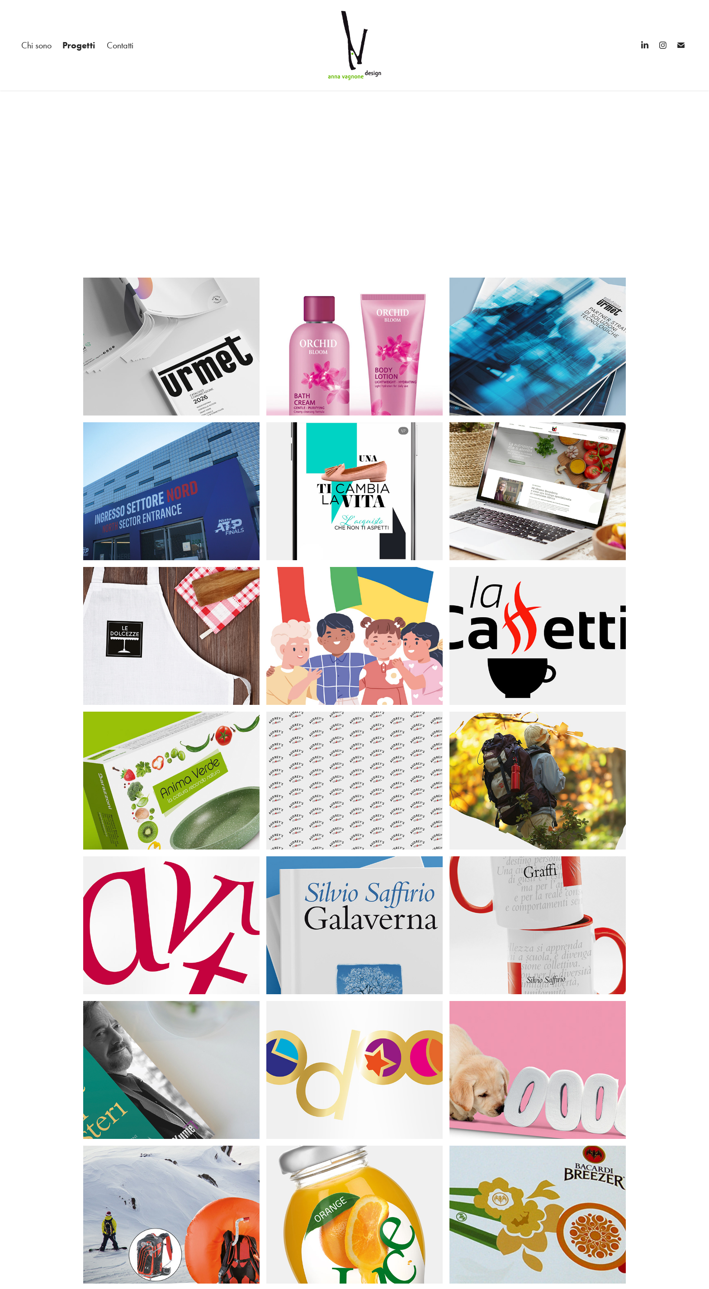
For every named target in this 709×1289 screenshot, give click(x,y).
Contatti (120, 45)
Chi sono (36, 45)
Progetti (78, 45)
